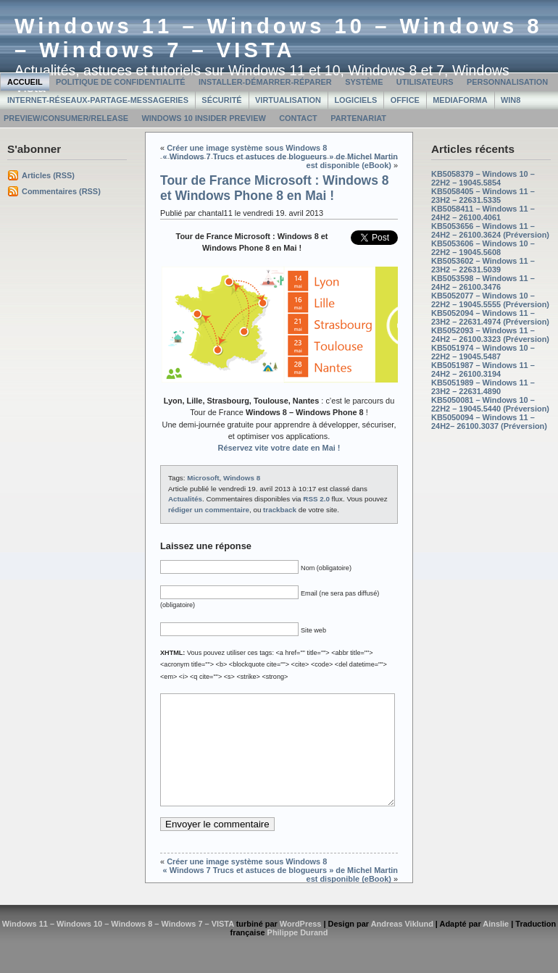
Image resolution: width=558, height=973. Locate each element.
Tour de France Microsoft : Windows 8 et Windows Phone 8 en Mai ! (274, 188)
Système (364, 82)
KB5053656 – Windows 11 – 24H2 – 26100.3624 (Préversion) (490, 230)
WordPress (301, 945)
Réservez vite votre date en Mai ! (279, 447)
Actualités (185, 499)
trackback (279, 510)
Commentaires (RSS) (61, 191)
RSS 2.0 (316, 499)
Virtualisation (288, 100)
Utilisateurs (425, 82)
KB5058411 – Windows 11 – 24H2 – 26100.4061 (483, 213)
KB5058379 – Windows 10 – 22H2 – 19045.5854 (483, 178)
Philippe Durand (297, 954)
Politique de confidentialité (121, 82)
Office (405, 100)
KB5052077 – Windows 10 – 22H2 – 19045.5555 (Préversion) (490, 300)
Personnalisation (507, 82)
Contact (298, 118)
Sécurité (221, 100)
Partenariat (358, 118)
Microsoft (203, 478)
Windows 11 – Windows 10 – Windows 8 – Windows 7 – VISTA (278, 38)
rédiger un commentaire (208, 510)
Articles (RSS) (48, 175)
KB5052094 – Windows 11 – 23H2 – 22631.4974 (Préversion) (490, 317)
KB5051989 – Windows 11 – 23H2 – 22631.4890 (483, 387)
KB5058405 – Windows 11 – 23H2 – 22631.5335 (483, 195)
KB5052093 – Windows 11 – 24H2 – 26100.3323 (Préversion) (490, 334)
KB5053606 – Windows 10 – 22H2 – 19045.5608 (483, 247)
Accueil (25, 82)
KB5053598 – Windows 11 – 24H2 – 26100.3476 (483, 282)
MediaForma (460, 100)
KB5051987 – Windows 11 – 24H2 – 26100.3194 (483, 369)
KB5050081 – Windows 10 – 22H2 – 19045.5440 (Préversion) (490, 404)
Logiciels (355, 100)
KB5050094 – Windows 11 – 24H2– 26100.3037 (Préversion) (489, 421)
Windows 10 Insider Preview (203, 118)
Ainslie (496, 945)
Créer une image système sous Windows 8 (247, 147)
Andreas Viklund (402, 945)
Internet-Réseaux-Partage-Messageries (97, 100)
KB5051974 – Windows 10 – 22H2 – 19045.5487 (483, 352)
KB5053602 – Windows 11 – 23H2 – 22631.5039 (483, 265)
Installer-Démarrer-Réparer (265, 82)
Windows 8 (241, 478)
